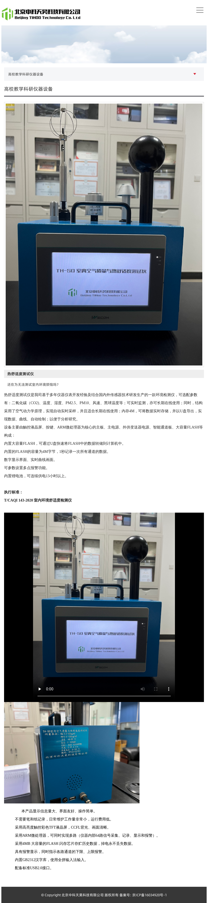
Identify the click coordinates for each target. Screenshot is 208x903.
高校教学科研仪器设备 (25, 74)
